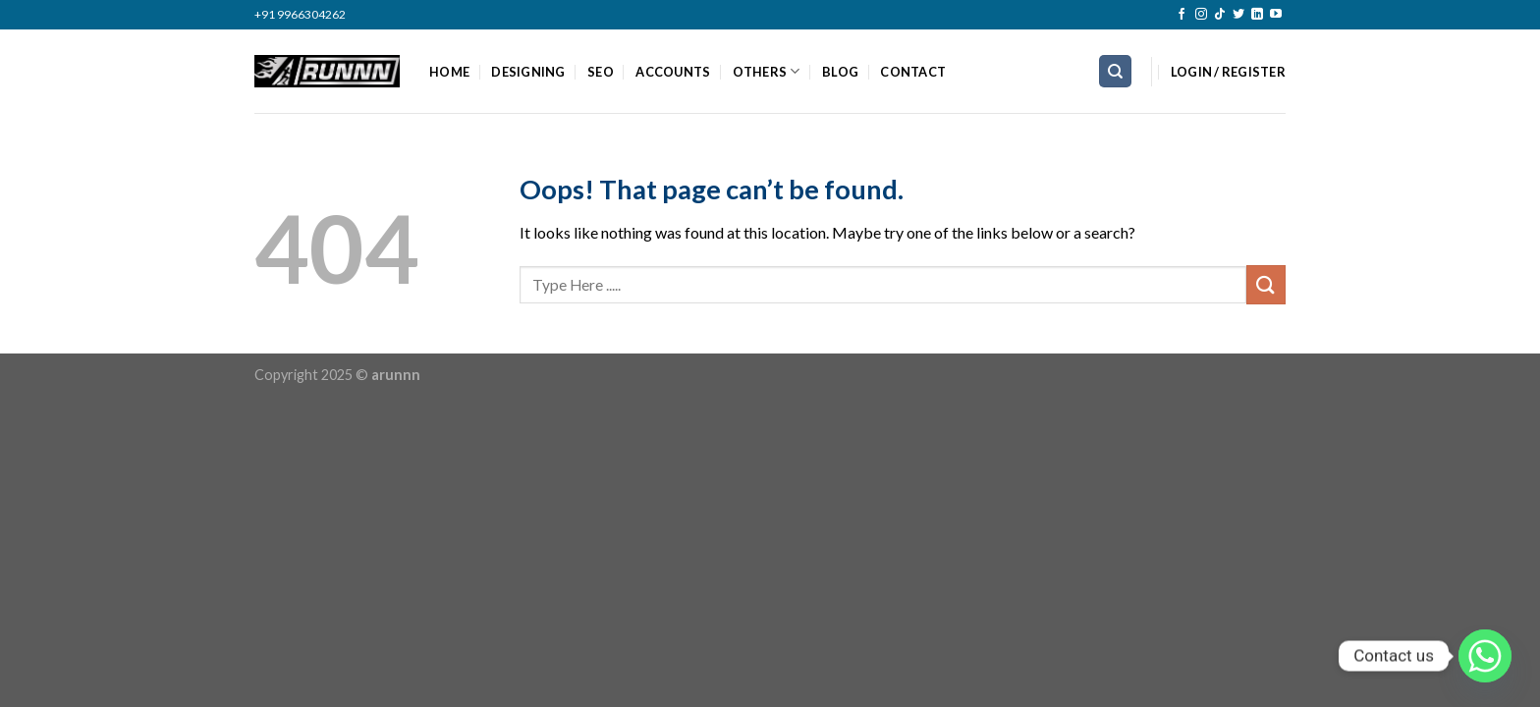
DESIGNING (528, 72)
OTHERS (766, 71)
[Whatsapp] (1485, 655)
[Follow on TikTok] (1220, 15)
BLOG (840, 72)
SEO (600, 72)
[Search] (1115, 71)
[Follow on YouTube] (1276, 15)
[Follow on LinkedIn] (1257, 15)
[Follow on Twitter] (1238, 15)
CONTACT (913, 72)
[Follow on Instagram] (1201, 15)
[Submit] (1266, 284)
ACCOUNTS (672, 72)
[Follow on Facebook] (1181, 15)
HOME (449, 72)
